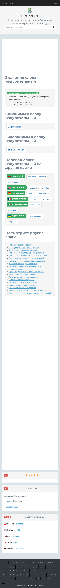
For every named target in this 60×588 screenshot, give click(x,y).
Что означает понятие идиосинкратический (27, 253)
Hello (16, 530)
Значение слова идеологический (23, 263)
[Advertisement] (30, 59)
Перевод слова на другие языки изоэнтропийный (30, 293)
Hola (16, 542)
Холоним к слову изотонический (22, 285)
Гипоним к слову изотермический (23, 282)
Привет (19, 524)
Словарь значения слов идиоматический (26, 258)
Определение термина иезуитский (24, 247)
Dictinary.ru (7, 3)
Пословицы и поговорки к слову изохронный (28, 290)
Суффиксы (49, 562)
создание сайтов (32, 585)
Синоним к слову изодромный (22, 274)
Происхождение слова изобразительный (26, 271)
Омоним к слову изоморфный (21, 279)
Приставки (39, 562)
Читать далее (11, 506)
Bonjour (16, 536)
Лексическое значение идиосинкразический (28, 255)
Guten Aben (19, 548)
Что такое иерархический (20, 245)
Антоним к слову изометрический (23, 277)
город (9, 501)
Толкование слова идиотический (23, 250)
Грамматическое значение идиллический (27, 261)
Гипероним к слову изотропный (22, 287)
